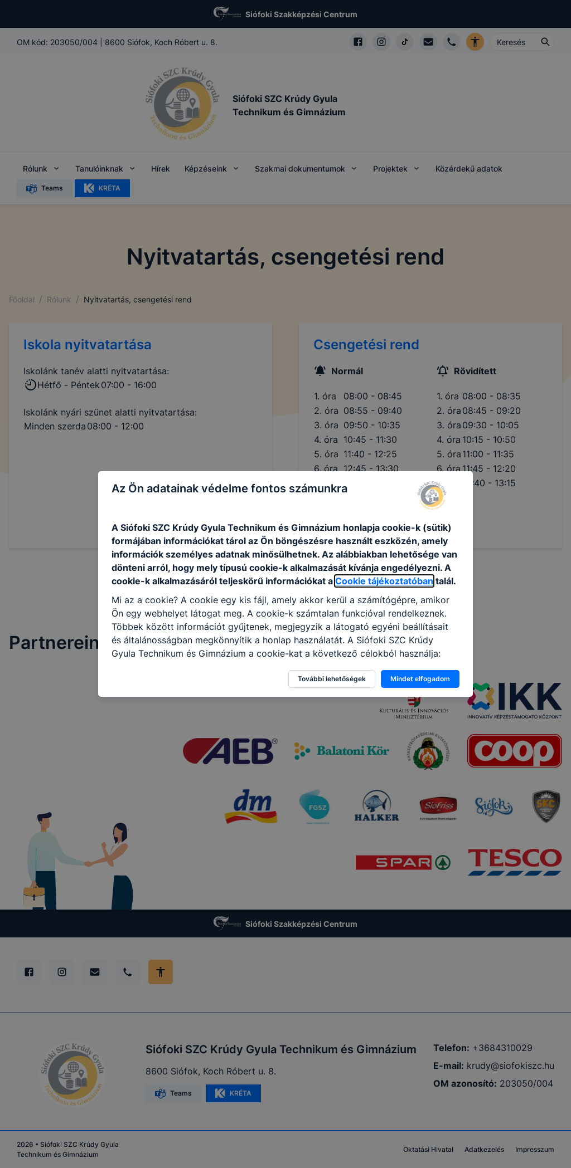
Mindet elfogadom (420, 679)
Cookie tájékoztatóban (384, 581)
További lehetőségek (332, 679)
